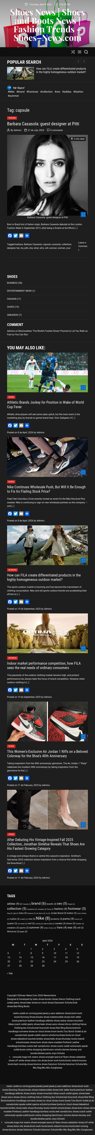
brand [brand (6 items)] (38, 903)
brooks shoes (51, 999)
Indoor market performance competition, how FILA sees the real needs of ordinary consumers (44, 665)
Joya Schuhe (58, 1053)
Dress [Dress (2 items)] (50, 909)
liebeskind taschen (26, 1038)
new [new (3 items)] (31, 919)
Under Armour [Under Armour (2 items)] (50, 928)
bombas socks (25, 1046)
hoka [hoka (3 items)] (23, 913)
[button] (84, 61)
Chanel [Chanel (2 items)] (71, 904)
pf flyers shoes (68, 1057)
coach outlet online (66, 1046)
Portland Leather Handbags (26, 1111)
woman (53, 248)
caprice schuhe (48, 1035)
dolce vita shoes (39, 1060)
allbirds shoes (53, 1020)
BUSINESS (12, 283)
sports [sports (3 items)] (24, 927)
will (46, 248)
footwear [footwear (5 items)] (77, 909)
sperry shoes (19, 1002)
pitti (26, 248)
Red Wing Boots (21, 1006)
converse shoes (27, 1031)
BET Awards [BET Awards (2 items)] (25, 904)
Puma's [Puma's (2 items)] (78, 919)
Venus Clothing (66, 999)
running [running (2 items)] (39, 924)
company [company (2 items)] (42, 909)
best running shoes (23, 1064)
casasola (56, 244)
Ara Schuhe (29, 1028)
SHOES (10, 307)
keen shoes (32, 1002)
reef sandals (39, 1046)
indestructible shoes (60, 1017)
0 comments (56, 130)
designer (11, 248)
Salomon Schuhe (56, 1064)
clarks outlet (19, 1013)
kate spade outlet (31, 1035)
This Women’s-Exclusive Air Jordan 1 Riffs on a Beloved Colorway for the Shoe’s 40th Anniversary (47, 753)
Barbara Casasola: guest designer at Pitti (43, 123)
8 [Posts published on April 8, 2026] (31, 953)
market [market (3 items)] (14, 919)
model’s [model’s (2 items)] (24, 919)
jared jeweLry (43, 1013)
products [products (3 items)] (56, 919)
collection (66, 244)
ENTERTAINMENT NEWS (19, 290)
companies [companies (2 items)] (32, 909)
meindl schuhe (57, 1108)
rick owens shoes (36, 1057)
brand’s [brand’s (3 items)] (51, 904)
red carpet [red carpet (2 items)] (22, 924)
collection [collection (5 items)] (16, 909)
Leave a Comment (82, 246)
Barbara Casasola (33, 244)
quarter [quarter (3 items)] (12, 923)
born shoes (42, 1042)
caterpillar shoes (76, 1122)
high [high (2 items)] (15, 913)
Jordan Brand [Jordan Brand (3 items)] (58, 913)
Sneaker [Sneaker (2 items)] (80, 924)
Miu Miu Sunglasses (52, 1067)
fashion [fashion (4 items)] (60, 908)
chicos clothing (72, 1024)
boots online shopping (31, 1049)
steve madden (55, 1042)
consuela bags (19, 1057)
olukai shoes (66, 1020)
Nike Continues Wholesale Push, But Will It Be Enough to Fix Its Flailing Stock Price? (46, 489)
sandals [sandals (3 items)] (60, 923)
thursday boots (69, 1038)
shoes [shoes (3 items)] (70, 923)
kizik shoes (49, 1028)
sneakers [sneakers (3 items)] (13, 927)
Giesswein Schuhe (63, 1002)
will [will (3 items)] (80, 927)
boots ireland (71, 1060)
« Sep (10, 973)
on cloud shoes (45, 1002)
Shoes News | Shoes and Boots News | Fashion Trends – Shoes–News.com (47, 25)
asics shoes (58, 1024)
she (31, 248)
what (36, 248)
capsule (47, 244)
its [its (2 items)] (48, 913)
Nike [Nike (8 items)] (43, 918)
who (42, 248)
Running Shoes (28, 1017)
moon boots (57, 1031)
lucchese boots (63, 1035)
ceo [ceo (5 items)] (62, 903)
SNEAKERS (12, 315)
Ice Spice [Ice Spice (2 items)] (40, 913)
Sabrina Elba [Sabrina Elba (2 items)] (49, 924)
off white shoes (23, 1060)
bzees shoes (30, 1042)
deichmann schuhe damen (56, 1049)
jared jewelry (36, 1086)
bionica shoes (41, 1064)
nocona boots (68, 1126)
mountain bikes (51, 1093)
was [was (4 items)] (72, 927)
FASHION (12, 118)
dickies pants (44, 1053)
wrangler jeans (52, 1057)
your (68, 248)
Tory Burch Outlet (72, 1031)
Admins (17, 130)
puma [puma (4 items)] (68, 918)
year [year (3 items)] (23, 931)
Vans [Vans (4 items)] (62, 927)
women (61, 248)
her (17, 248)
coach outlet (20, 1024)
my (21, 248)
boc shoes (51, 1046)
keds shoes (38, 999)
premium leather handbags (31, 1020)
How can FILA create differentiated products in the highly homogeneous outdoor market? (61, 70)
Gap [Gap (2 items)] (9, 913)
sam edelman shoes (61, 1013)
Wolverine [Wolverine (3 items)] (13, 931)
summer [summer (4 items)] (36, 927)
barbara (19, 244)
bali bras (39, 1028)
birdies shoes (43, 1038)
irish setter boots (67, 1089)
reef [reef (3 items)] (31, 923)
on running (31, 1013)
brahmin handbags (16, 1100)
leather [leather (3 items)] (71, 913)
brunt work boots (56, 1060)
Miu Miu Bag (65, 1129)
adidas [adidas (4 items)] (13, 903)
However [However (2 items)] (31, 913)
